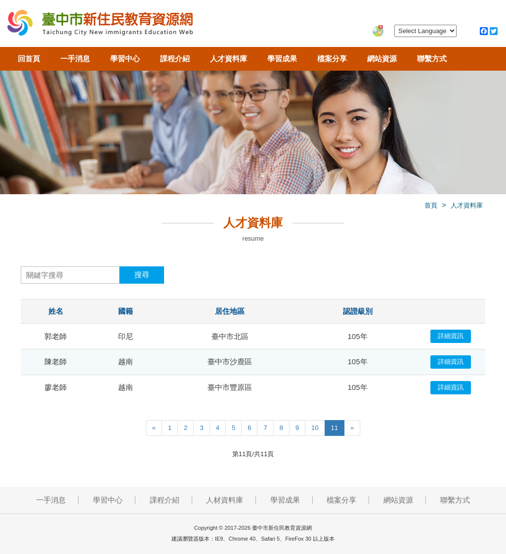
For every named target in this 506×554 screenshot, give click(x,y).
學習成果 (282, 58)
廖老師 (55, 387)
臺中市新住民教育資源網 (100, 25)
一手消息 (75, 58)
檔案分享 (332, 58)
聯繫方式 (432, 58)
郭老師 (55, 336)
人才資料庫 (228, 58)
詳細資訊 (451, 336)
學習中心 (125, 58)
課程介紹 (175, 58)
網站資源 (382, 58)
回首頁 (29, 58)
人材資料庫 (224, 500)
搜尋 (141, 274)
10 (314, 427)
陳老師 (55, 361)
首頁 (430, 205)
